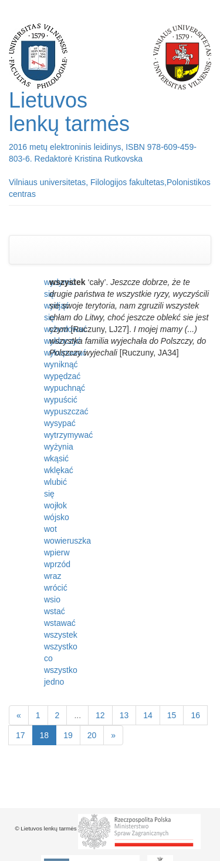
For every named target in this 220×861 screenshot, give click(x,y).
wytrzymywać (68, 435)
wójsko (56, 517)
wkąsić (56, 458)
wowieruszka (67, 540)
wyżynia (58, 446)
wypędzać (62, 376)
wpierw (57, 552)
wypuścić (60, 399)
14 (148, 715)
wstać (54, 611)
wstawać (60, 623)
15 (172, 715)
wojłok (55, 505)
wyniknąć (61, 364)
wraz (53, 576)
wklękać (58, 470)
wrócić (55, 587)
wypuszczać (66, 411)
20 (92, 735)
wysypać (60, 423)
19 (68, 735)
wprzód (57, 564)
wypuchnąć (64, 388)
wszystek (60, 634)
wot (50, 529)
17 (20, 735)
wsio (52, 599)
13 (124, 715)
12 (100, 715)
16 (195, 715)
